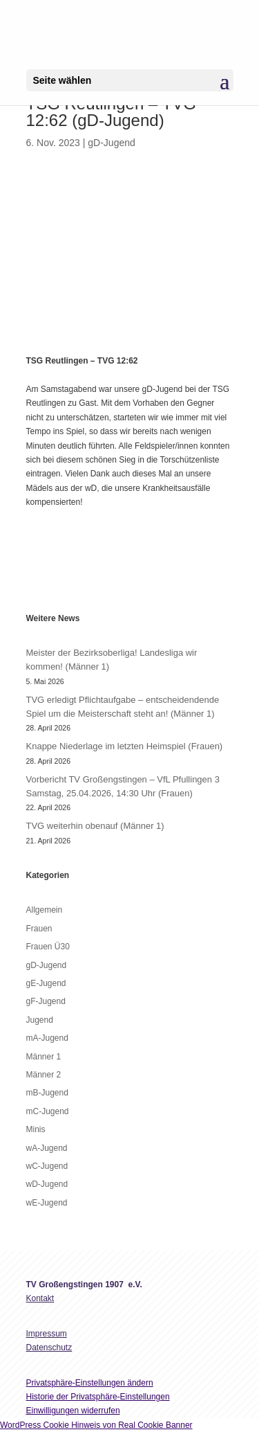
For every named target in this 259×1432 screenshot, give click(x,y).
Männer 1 (43, 1057)
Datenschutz (49, 1347)
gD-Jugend (111, 142)
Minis (36, 1129)
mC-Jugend (47, 1111)
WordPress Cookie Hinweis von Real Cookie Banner (96, 1425)
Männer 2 (43, 1075)
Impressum (46, 1334)
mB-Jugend (47, 1093)
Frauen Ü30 (48, 946)
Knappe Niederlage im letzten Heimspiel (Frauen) (124, 746)
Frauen (39, 928)
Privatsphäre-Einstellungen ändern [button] (89, 1383)
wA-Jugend (47, 1148)
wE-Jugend (47, 1203)
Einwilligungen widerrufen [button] (73, 1410)
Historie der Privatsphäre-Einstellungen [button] (98, 1397)
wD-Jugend (47, 1184)
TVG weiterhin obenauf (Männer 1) (95, 826)
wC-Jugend (47, 1166)
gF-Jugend (46, 1001)
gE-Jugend (46, 983)
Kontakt (40, 1298)
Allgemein (44, 910)
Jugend (39, 1020)
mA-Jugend (47, 1038)
